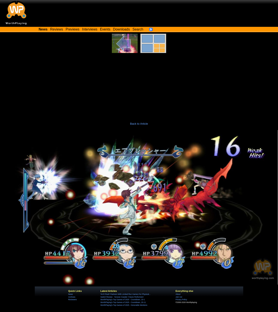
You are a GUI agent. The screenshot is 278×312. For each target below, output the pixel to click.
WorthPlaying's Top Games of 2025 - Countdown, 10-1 (122, 299)
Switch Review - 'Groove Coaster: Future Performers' (122, 297)
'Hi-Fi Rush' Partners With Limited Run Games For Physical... (125, 294)
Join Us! (179, 297)
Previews (72, 29)
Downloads (121, 29)
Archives (71, 297)
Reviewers (72, 299)
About (178, 294)
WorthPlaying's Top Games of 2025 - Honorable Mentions (123, 305)
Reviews (56, 29)
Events (105, 29)
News (70, 294)
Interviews (89, 29)
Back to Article (139, 123)
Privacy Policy (181, 299)
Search (137, 29)
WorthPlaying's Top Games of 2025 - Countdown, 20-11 (123, 302)
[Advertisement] (139, 85)
